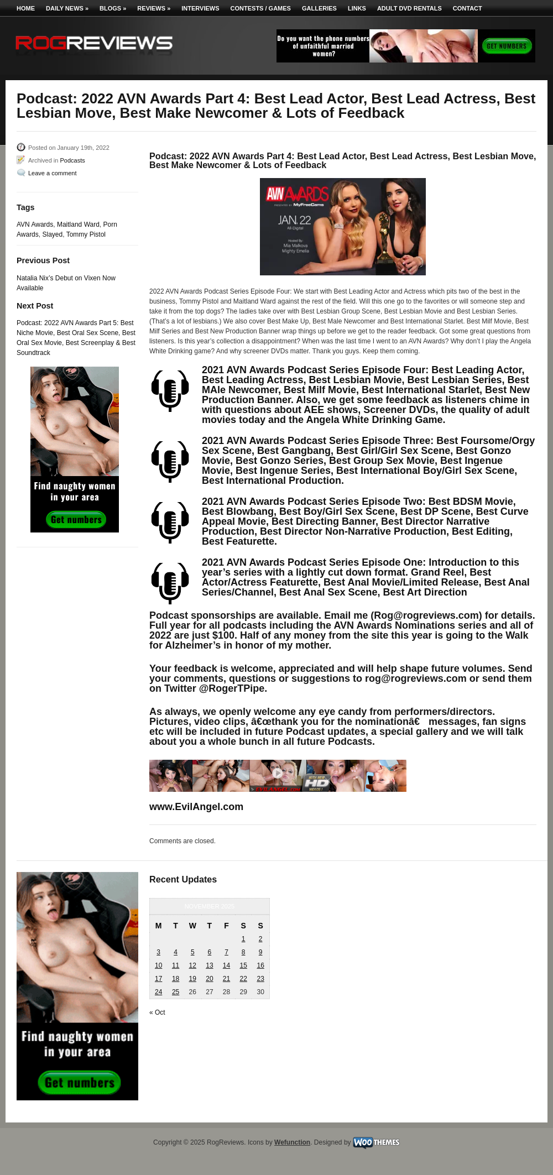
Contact (467, 8)
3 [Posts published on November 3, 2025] (158, 952)
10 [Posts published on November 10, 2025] (158, 965)
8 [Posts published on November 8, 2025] (244, 952)
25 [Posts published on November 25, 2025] (175, 992)
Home (26, 8)
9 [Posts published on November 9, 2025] (261, 952)
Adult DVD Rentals (409, 8)
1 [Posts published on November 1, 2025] (244, 939)
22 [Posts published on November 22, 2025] (243, 979)
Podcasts (72, 160)
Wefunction (292, 1142)
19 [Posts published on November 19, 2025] (192, 979)
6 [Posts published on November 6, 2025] (210, 952)
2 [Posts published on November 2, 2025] (261, 939)
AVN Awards (35, 224)
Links (357, 8)
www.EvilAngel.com (196, 806)
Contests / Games (261, 8)
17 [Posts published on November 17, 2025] (158, 979)
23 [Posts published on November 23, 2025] (260, 979)
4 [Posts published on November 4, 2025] (176, 952)
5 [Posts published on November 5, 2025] (193, 952)
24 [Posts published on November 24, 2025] (158, 992)
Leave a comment (52, 173)
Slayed (52, 234)
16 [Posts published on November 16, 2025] (260, 965)
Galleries (319, 8)
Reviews (153, 8)
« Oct (157, 1012)
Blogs (113, 8)
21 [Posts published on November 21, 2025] (226, 979)
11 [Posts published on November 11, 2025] (175, 965)
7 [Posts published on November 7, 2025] (226, 952)
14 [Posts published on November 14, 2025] (226, 965)
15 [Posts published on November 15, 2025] (243, 965)
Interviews (200, 8)
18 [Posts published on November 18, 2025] (175, 979)
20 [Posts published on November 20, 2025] (209, 979)
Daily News (67, 8)
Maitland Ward (78, 224)
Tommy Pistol (86, 234)
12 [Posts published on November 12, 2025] (192, 965)
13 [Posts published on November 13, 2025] (209, 965)
